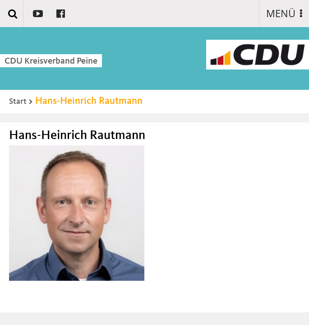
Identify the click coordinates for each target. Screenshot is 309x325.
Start (18, 102)
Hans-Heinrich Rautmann (89, 101)
